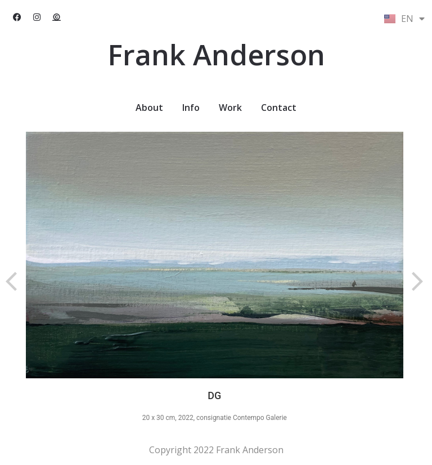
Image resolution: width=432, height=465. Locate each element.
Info (191, 107)
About (149, 107)
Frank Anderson (216, 54)
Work (230, 107)
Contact (278, 107)
